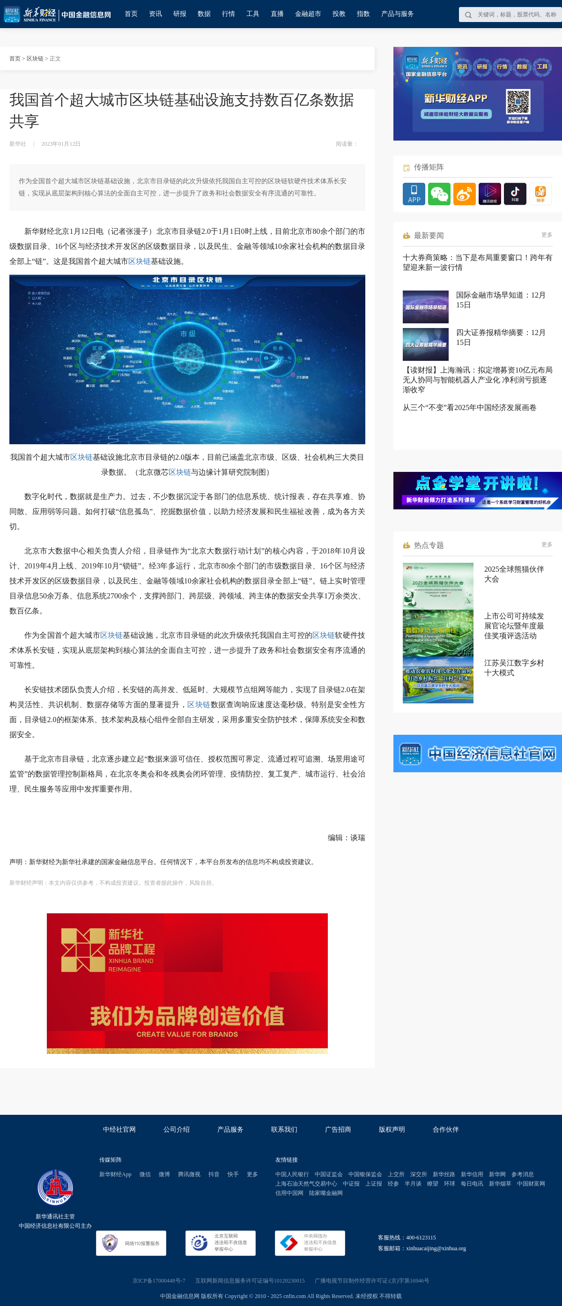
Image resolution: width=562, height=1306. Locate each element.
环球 (449, 1183)
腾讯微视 (189, 1174)
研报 (179, 13)
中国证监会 (329, 1174)
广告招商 (338, 1129)
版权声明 (392, 1129)
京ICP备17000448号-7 (159, 1280)
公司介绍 (176, 1129)
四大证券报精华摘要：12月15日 (501, 337)
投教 (339, 13)
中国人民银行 (292, 1174)
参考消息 (522, 1174)
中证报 (351, 1183)
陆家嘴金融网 (326, 1193)
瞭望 (432, 1183)
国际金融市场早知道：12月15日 (501, 300)
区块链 (35, 58)
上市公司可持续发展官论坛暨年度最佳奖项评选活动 (514, 626)
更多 (547, 234)
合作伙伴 (446, 1129)
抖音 (214, 1174)
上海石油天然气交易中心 (306, 1183)
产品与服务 (397, 13)
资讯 (155, 13)
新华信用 (472, 1174)
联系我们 (284, 1129)
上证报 (373, 1183)
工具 (252, 13)
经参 (393, 1183)
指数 (363, 13)
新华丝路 (444, 1174)
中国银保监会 (365, 1174)
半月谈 (413, 1183)
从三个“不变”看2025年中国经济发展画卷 (470, 407)
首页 (131, 13)
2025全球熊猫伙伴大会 (514, 574)
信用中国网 (289, 1193)
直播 (277, 13)
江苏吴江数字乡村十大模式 (514, 668)
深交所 (418, 1174)
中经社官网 (119, 1129)
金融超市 (308, 13)
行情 (228, 13)
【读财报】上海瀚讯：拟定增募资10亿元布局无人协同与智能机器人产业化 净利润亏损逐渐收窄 (478, 380)
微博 (164, 1174)
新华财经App (115, 1174)
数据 (204, 13)
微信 (145, 1174)
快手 (233, 1174)
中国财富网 (531, 1183)
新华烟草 (500, 1183)
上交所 (396, 1174)
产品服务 (230, 1129)
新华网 (497, 1174)
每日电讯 (472, 1183)
